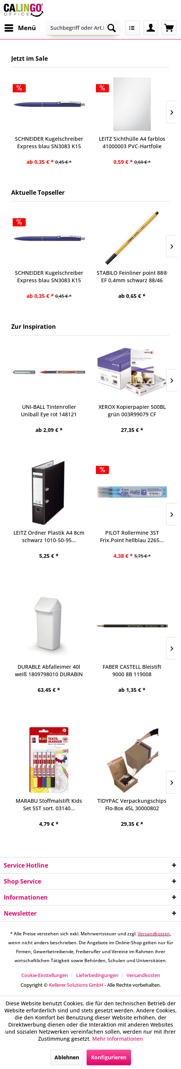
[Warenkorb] (169, 27)
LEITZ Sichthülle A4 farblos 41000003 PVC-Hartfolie (132, 142)
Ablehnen (66, 1057)
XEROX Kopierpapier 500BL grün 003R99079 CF (132, 410)
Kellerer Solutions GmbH (76, 984)
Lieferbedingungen (97, 975)
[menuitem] (20, 27)
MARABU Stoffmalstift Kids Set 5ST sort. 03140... (49, 804)
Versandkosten (154, 933)
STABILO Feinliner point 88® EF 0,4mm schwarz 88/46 (132, 276)
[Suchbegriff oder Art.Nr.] (83, 27)
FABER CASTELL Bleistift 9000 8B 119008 (132, 670)
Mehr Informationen (117, 1038)
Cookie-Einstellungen (44, 975)
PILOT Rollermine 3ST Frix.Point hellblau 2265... (132, 536)
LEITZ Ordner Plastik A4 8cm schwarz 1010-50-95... (48, 536)
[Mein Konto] (150, 27)
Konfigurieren (109, 1057)
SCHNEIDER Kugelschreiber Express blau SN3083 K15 (49, 276)
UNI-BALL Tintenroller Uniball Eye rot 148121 (49, 410)
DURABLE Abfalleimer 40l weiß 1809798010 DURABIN (49, 670)
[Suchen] (111, 27)
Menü (20, 27)
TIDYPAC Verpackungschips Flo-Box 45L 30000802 (131, 804)
